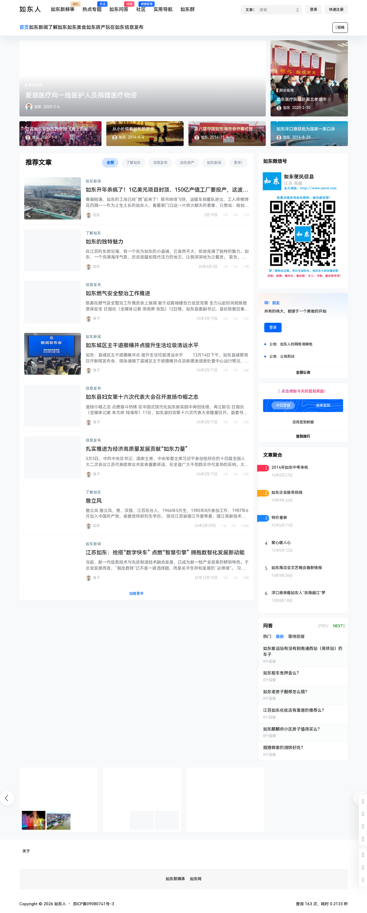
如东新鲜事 (63, 7)
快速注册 (336, 9)
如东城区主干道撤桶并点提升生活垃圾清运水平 (142, 345)
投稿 (340, 27)
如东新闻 (93, 181)
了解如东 (93, 233)
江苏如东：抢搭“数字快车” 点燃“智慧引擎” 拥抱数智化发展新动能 (165, 552)
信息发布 (93, 285)
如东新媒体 (175, 879)
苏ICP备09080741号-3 (93, 904)
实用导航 (163, 9)
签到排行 (303, 436)
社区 (141, 7)
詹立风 (94, 501)
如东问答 (118, 7)
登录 (313, 9)
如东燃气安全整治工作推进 (118, 293)
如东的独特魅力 (104, 242)
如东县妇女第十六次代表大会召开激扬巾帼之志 (142, 397)
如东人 (59, 904)
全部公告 (303, 373)
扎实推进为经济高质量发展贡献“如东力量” (137, 449)
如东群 (187, 9)
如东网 (196, 879)
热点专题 (92, 7)
